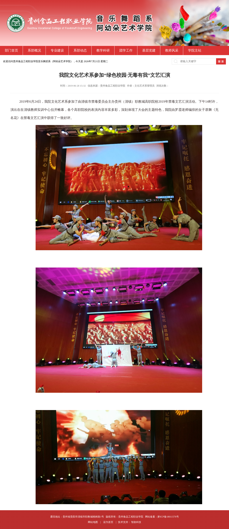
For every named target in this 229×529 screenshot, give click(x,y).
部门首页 (11, 50)
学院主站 (194, 50)
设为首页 (108, 522)
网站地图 (93, 522)
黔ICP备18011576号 (168, 516)
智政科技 (136, 522)
